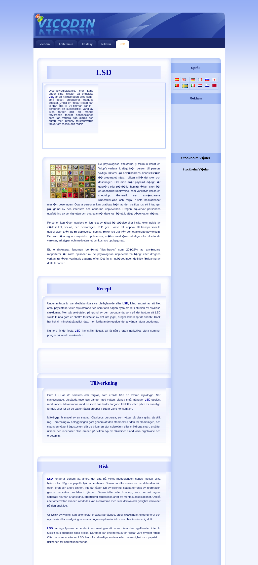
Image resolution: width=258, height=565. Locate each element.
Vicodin (45, 43)
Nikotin (106, 43)
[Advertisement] (128, 53)
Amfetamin (66, 43)
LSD (122, 43)
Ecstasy (87, 43)
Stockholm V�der (195, 158)
